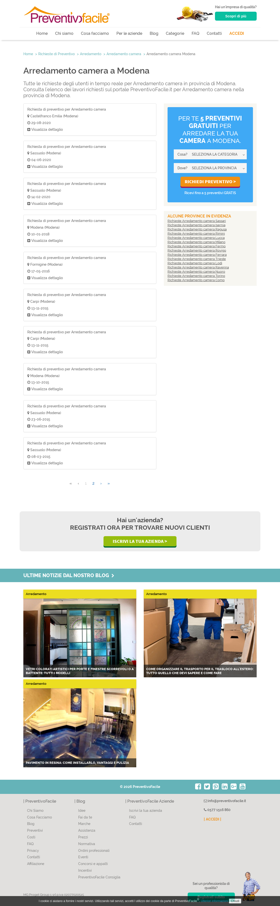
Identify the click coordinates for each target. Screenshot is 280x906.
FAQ (195, 33)
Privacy (33, 851)
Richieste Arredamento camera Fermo (197, 246)
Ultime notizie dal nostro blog (68, 575)
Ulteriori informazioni (214, 901)
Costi (31, 837)
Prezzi (83, 837)
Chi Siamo (35, 811)
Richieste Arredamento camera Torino (196, 276)
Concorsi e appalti (93, 864)
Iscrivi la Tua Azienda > (140, 541)
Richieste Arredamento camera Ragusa (197, 229)
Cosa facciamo (95, 33)
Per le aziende (129, 33)
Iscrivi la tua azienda (145, 811)
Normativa (86, 844)
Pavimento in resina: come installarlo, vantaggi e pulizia (77, 763)
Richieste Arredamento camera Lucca (196, 238)
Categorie (175, 33)
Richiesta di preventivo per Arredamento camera (66, 109)
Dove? (182, 168)
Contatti (214, 33)
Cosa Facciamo (39, 817)
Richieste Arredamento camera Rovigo (197, 250)
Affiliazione (35, 864)
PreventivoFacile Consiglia (99, 877)
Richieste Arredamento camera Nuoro (196, 271)
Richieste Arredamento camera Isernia (196, 225)
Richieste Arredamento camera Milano (196, 242)
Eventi (83, 857)
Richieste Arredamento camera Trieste (197, 259)
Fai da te (85, 817)
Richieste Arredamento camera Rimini (196, 233)
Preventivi (35, 830)
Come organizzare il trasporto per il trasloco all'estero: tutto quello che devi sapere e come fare (199, 671)
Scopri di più (235, 16)
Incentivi (85, 870)
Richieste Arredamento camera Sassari (197, 221)
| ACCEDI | (212, 819)
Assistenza (86, 830)
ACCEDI (236, 33)
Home (42, 33)
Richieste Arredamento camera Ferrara (197, 255)
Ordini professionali (93, 851)
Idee (81, 811)
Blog (154, 33)
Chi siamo (64, 33)
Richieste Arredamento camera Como (196, 280)
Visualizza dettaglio (45, 129)
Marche (84, 824)
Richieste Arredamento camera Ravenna (198, 267)
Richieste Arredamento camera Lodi (195, 263)
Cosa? (182, 154)
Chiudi (235, 901)
